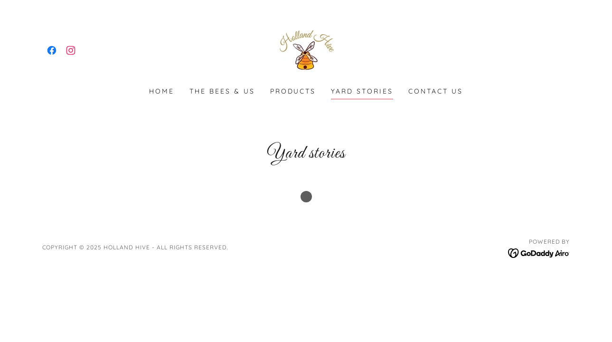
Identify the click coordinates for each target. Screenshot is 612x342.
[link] (51, 50)
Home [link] (161, 91)
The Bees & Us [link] (222, 91)
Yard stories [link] (362, 91)
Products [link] (293, 91)
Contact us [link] (435, 91)
